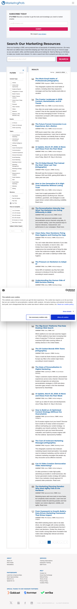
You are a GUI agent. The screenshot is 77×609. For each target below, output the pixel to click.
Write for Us (10, 579)
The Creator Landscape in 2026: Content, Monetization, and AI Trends (48, 101)
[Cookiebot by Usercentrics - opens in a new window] (67, 290)
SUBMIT (38, 29)
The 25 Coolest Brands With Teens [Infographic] (50, 350)
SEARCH (63, 59)
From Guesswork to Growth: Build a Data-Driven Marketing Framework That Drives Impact (50, 513)
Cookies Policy (44, 582)
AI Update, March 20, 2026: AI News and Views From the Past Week (50, 395)
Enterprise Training (45, 562)
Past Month (15, 196)
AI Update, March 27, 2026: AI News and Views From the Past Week (50, 148)
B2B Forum (43, 564)
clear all (21, 73)
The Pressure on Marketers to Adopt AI (51, 263)
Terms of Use (43, 579)
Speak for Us (10, 581)
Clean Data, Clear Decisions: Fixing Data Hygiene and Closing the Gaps (50, 234)
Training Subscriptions (46, 560)
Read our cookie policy (65, 304)
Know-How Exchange (46, 575)
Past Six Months (16, 198)
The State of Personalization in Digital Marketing (48, 368)
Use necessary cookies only (38, 317)
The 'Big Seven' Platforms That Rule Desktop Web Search (50, 327)
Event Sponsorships (12, 577)
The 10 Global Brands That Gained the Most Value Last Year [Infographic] (49, 165)
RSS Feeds (10, 562)
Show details (67, 311)
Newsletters (10, 564)
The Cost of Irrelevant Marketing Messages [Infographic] (49, 442)
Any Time (14, 203)
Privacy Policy (44, 581)
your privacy (42, 34)
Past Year (14, 200)
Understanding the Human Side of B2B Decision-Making (50, 281)
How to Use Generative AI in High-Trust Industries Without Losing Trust (50, 186)
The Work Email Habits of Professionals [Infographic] (47, 80)
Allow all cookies (62, 317)
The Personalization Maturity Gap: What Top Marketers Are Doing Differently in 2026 (50, 210)
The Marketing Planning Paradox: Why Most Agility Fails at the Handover (49, 488)
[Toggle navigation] (73, 3)
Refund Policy (44, 577)
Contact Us (43, 573)
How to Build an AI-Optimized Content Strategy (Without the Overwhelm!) (48, 412)
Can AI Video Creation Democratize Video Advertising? (50, 465)
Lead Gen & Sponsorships (14, 575)
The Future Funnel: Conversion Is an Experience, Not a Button (50, 125)
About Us (9, 560)
